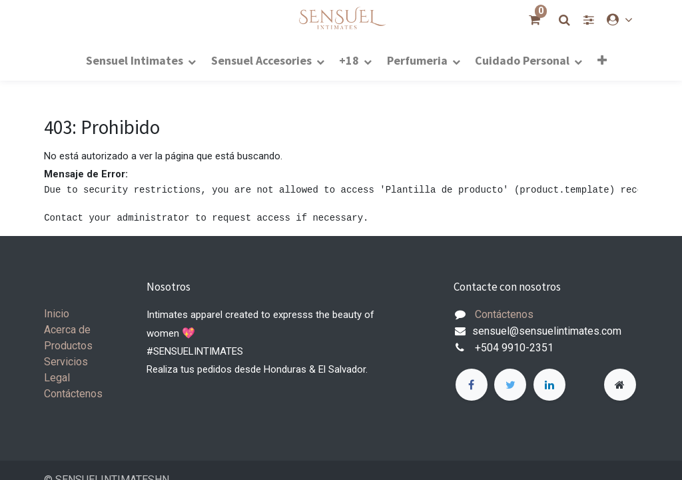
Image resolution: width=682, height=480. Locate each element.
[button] (601, 60)
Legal (57, 377)
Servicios (66, 361)
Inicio (56, 313)
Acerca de (67, 329)
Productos (68, 345)
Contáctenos (73, 393)
